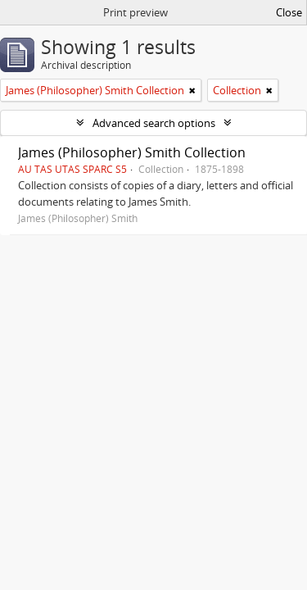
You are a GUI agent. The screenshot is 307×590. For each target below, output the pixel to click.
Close (289, 12)
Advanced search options (154, 123)
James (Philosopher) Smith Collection (132, 152)
